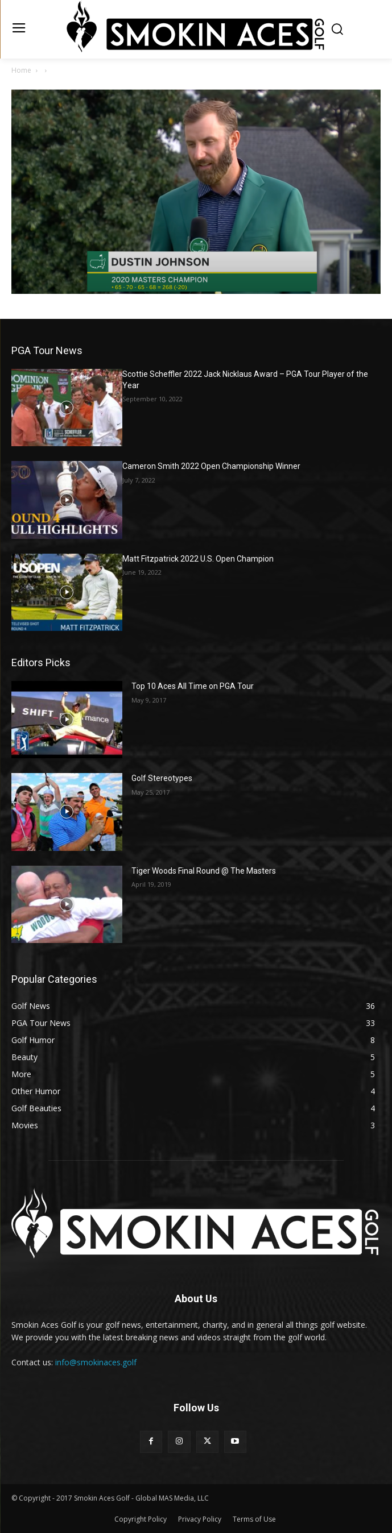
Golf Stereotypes (161, 778)
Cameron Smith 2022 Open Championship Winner (211, 466)
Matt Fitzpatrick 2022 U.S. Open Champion (198, 558)
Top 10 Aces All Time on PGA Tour (192, 686)
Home (21, 70)
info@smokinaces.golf (96, 1362)
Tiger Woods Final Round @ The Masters (203, 870)
